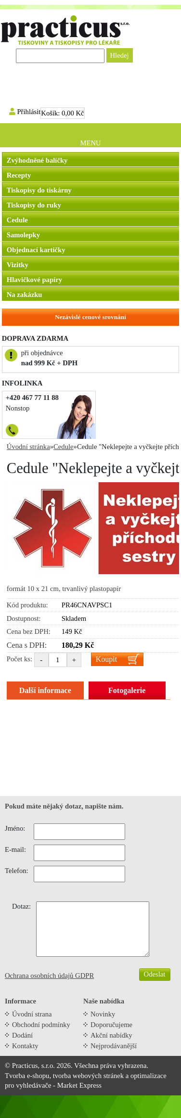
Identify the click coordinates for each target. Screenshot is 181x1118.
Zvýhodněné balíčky (37, 160)
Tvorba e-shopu (27, 1075)
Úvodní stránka (28, 446)
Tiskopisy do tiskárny (39, 190)
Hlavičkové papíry (34, 279)
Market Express (79, 1085)
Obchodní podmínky (41, 1024)
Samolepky (23, 235)
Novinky (102, 1014)
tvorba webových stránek (88, 1075)
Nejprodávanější (113, 1046)
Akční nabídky (111, 1035)
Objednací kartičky (36, 250)
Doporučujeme (111, 1024)
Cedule (17, 220)
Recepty (19, 175)
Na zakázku (24, 294)
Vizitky (17, 265)
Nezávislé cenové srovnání (90, 317)
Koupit (106, 659)
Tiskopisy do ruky (34, 205)
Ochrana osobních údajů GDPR (49, 975)
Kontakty (25, 1046)
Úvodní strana (32, 1014)
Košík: (62, 113)
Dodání (22, 1035)
